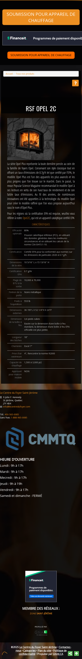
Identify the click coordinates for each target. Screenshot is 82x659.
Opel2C (26, 218)
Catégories (29, 650)
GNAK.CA (58, 654)
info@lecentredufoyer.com (16, 406)
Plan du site (44, 650)
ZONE (41, 613)
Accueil (9, 73)
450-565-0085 (12, 414)
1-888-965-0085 (19, 417)
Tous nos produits (25, 73)
